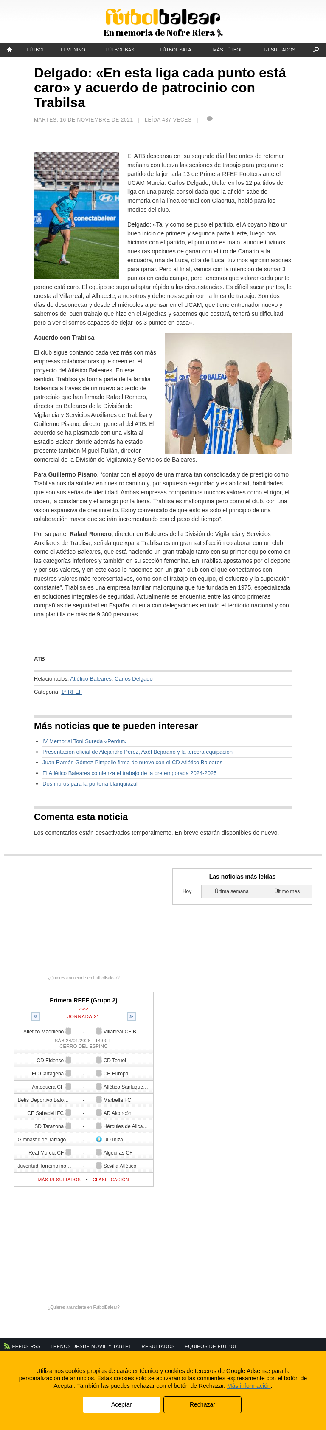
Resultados (279, 49)
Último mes (287, 891)
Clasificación (111, 1179)
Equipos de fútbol (211, 1346)
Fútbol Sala (175, 49)
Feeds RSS (26, 1346)
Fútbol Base (121, 49)
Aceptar (121, 1404)
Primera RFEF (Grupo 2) (83, 1000)
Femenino (73, 49)
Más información (249, 1385)
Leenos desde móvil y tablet (91, 1346)
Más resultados (59, 1179)
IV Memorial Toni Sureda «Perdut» (84, 741)
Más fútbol (228, 49)
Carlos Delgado (134, 678)
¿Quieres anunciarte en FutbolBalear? (84, 978)
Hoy (187, 891)
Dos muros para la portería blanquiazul (90, 783)
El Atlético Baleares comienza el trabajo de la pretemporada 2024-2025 (129, 773)
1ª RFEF (71, 692)
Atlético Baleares (91, 678)
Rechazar (202, 1404)
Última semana (232, 891)
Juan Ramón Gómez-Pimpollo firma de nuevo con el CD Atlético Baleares (132, 762)
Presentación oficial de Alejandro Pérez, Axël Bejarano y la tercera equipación (137, 752)
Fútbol (36, 49)
